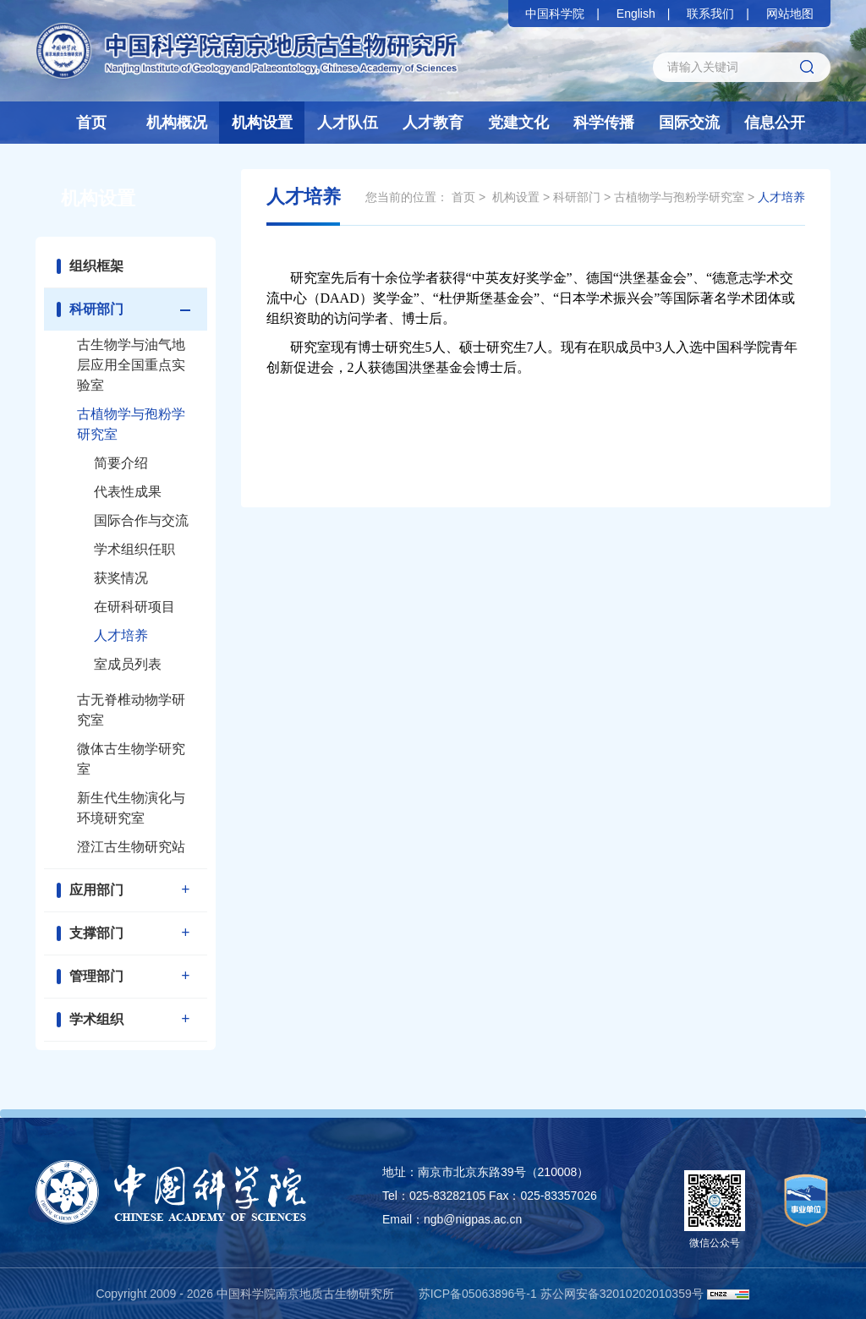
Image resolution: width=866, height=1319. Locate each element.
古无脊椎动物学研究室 (131, 709)
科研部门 (96, 309)
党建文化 (518, 122)
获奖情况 (121, 578)
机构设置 (262, 122)
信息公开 (774, 122)
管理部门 (96, 976)
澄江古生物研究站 (131, 847)
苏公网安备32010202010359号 (622, 1293)
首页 (91, 122)
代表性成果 (128, 491)
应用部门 (96, 890)
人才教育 (433, 122)
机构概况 (176, 122)
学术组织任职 (134, 549)
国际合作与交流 (141, 520)
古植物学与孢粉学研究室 (131, 424)
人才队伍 (347, 122)
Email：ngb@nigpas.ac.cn (452, 1219)
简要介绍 (121, 463)
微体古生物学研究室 (131, 759)
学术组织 (96, 1019)
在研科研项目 (134, 606)
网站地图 (790, 13)
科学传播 (603, 122)
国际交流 (689, 122)
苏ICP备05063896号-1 (478, 1293)
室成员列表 (128, 664)
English (636, 13)
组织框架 (96, 266)
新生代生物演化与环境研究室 (131, 808)
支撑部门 (96, 933)
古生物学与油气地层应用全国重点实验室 (131, 364)
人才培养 (121, 635)
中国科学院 (554, 13)
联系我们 (710, 13)
